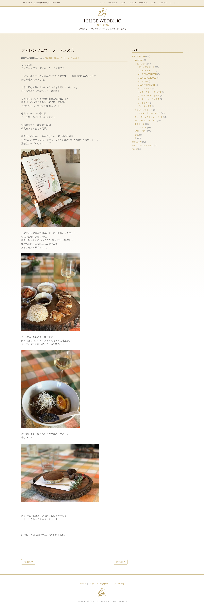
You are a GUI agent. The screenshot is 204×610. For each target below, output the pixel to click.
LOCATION (113, 3)
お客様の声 (137, 142)
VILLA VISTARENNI (146, 85)
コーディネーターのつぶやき (68, 58)
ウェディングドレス (144, 110)
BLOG (153, 3)
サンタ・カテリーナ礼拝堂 (150, 92)
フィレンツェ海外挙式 (99, 583)
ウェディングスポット (145, 67)
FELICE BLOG (50, 58)
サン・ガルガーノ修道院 (149, 95)
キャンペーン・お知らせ (143, 145)
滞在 (137, 135)
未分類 (135, 149)
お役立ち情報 (141, 63)
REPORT (132, 3)
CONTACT (163, 3)
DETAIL (124, 3)
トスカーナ (140, 124)
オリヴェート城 (145, 88)
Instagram (139, 60)
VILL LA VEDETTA (146, 71)
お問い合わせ (118, 583)
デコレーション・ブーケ (146, 120)
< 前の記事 (28, 562)
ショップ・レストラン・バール (148, 117)
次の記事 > (120, 562)
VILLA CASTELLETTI (147, 74)
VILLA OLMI (143, 81)
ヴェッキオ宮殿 (145, 106)
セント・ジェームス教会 (149, 99)
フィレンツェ (141, 127)
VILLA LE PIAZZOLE (147, 78)
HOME (103, 3)
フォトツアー (144, 103)
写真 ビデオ (141, 131)
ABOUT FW (143, 3)
